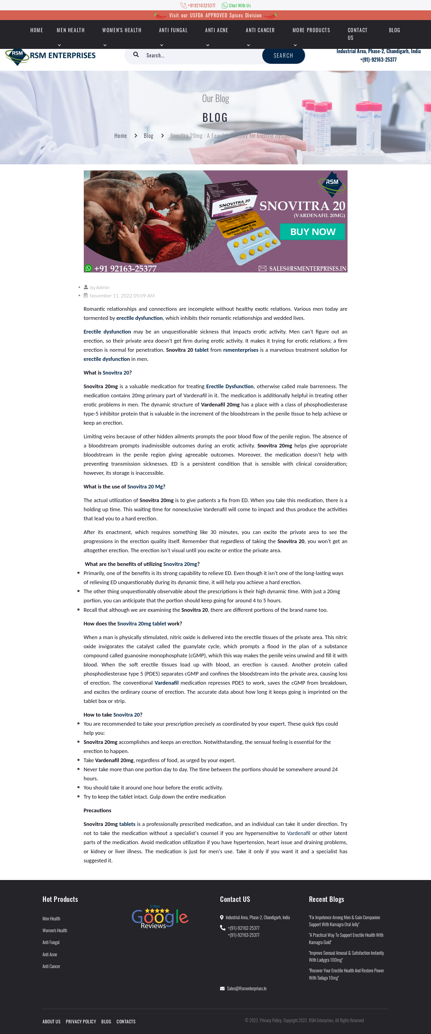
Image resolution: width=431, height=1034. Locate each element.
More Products (312, 30)
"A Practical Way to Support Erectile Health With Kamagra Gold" (346, 938)
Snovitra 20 (116, 372)
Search (284, 55)
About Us (51, 1021)
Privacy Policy (81, 1021)
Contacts (126, 1021)
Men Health (71, 30)
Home (120, 135)
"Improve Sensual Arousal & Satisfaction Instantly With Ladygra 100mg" (346, 956)
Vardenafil (299, 833)
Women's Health (121, 30)
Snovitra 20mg (180, 563)
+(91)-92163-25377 (378, 59)
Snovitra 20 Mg (145, 486)
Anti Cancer (260, 30)
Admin (102, 287)
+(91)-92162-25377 (244, 927)
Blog (395, 30)
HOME (36, 30)
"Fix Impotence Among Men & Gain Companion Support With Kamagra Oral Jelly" (344, 920)
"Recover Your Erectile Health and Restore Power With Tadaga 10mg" (346, 974)
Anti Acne (216, 30)
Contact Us (358, 33)
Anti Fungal (173, 30)
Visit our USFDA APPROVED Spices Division (215, 15)
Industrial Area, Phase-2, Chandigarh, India (379, 51)
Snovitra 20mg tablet (141, 623)
